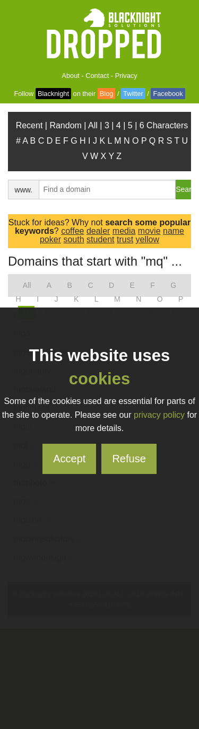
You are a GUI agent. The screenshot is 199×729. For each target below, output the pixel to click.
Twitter (133, 94)
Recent (29, 125)
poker (50, 239)
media (124, 230)
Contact (97, 76)
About (70, 76)
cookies (99, 379)
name (173, 230)
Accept (69, 458)
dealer (98, 230)
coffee (72, 230)
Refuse (128, 458)
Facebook (168, 94)
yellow (147, 239)
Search (183, 189)
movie (149, 230)
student (100, 239)
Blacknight (53, 94)
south (73, 239)
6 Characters (164, 125)
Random (65, 125)
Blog (107, 94)
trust (125, 239)
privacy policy (159, 414)
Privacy (126, 76)
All (93, 125)
